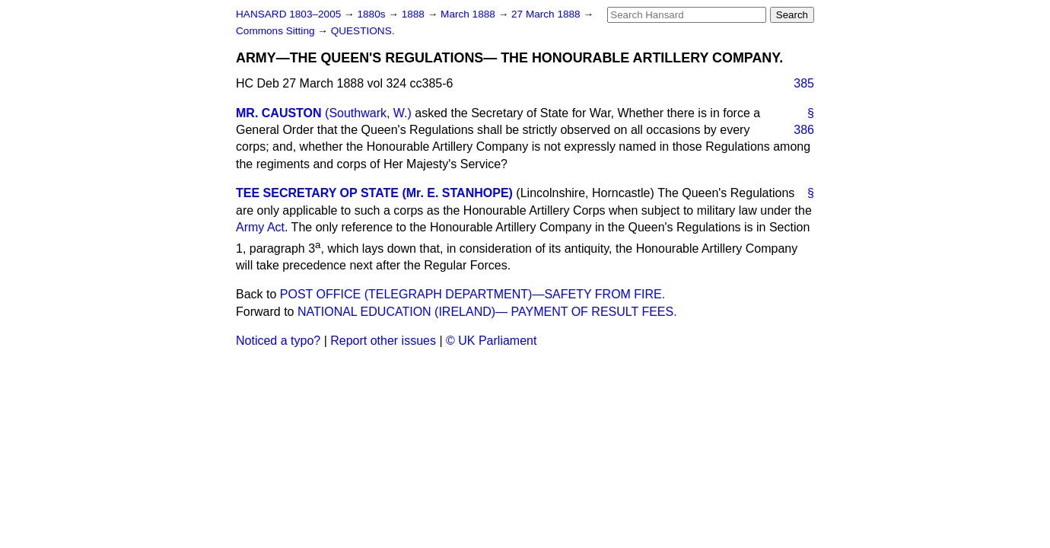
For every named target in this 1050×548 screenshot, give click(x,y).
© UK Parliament (491, 340)
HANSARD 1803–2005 (288, 14)
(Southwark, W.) (368, 113)
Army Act (260, 227)
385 (804, 83)
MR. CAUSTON (279, 113)
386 (804, 129)
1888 (415, 14)
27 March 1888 (547, 14)
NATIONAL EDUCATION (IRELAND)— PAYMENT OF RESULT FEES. (487, 311)
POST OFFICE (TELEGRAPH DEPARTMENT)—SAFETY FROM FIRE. (472, 294)
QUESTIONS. (363, 31)
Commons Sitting (276, 31)
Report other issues (383, 340)
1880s (372, 14)
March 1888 (469, 14)
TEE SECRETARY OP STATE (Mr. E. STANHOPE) (374, 192)
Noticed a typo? (278, 340)
